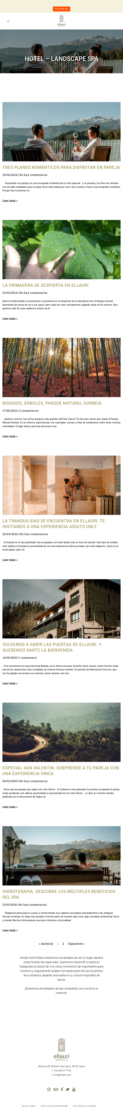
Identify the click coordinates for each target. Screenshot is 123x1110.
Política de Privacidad (54, 1106)
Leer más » (10, 201)
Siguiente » (76, 944)
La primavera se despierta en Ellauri (45, 285)
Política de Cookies (84, 1106)
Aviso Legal (29, 1106)
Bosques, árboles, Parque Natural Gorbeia (52, 403)
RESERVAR (61, 9)
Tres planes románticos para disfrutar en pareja (61, 167)
